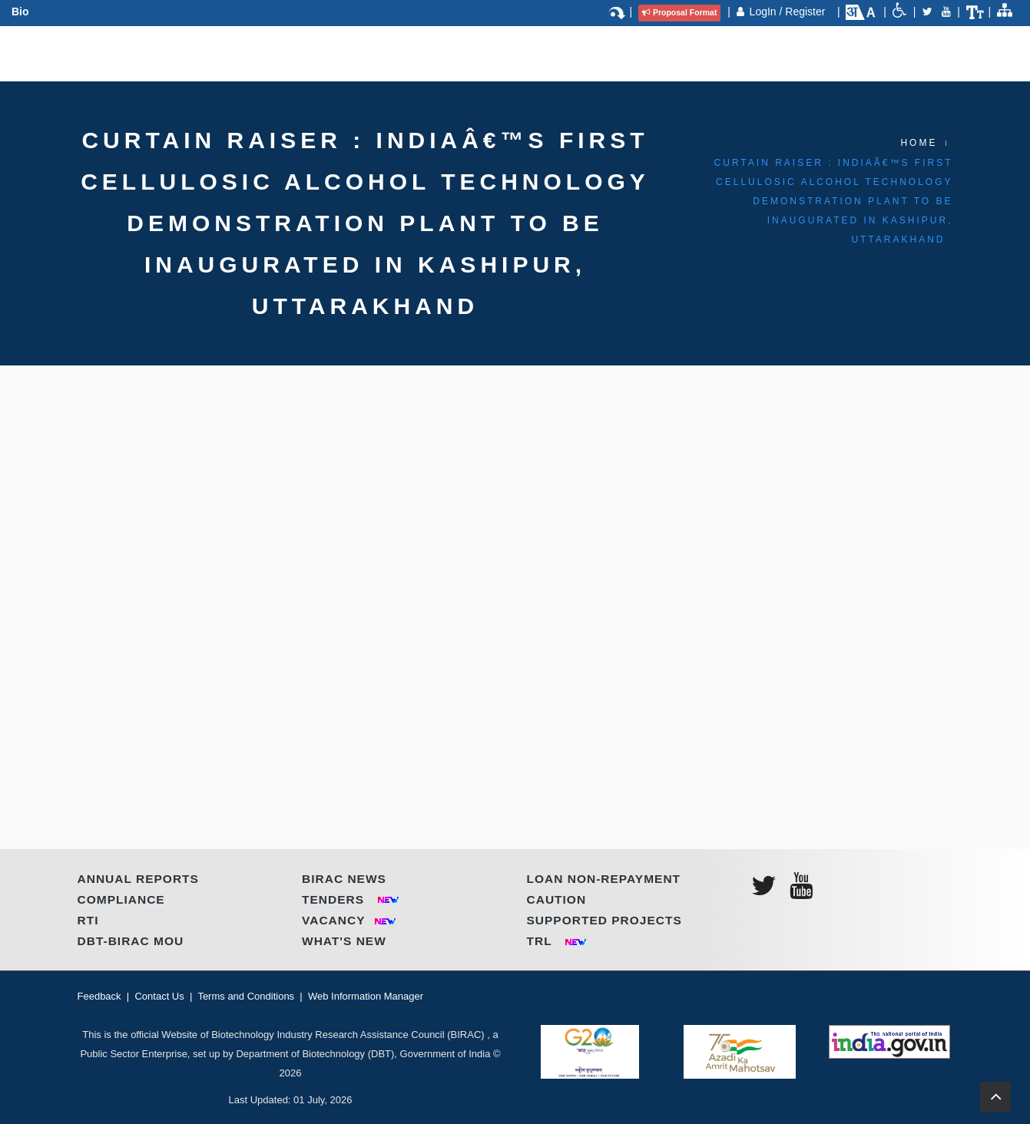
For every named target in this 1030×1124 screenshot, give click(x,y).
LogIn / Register (789, 11)
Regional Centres (481, 51)
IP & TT (568, 51)
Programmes (278, 51)
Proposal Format (679, 12)
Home (918, 142)
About (205, 51)
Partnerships (372, 51)
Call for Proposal (654, 51)
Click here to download (177, 390)
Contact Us (752, 51)
